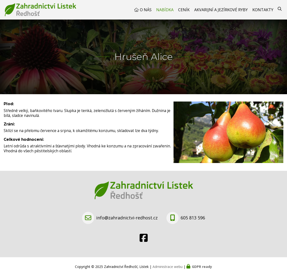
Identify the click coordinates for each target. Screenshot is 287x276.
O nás (146, 9)
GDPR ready (202, 266)
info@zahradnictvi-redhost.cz (127, 218)
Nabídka (165, 9)
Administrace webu (168, 266)
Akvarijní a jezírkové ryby (221, 9)
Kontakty (262, 9)
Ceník (184, 9)
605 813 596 (193, 218)
